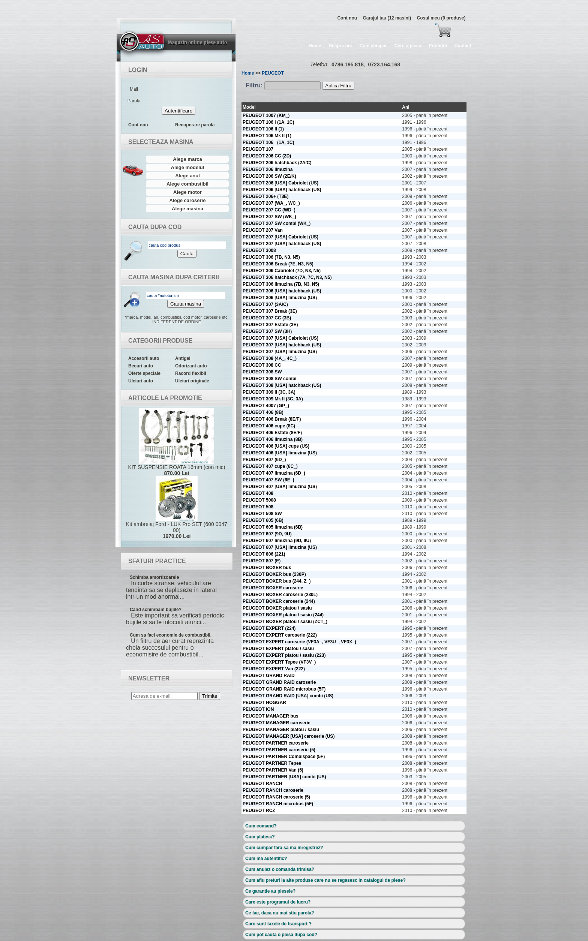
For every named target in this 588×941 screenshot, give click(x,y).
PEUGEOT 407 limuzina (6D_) (274, 473)
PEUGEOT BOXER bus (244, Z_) (276, 581)
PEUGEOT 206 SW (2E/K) (269, 176)
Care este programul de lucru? (277, 902)
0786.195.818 (348, 64)
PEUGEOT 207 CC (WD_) (269, 210)
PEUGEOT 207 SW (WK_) (269, 216)
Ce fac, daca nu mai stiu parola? (279, 913)
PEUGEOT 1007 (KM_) (266, 115)
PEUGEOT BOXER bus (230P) (274, 574)
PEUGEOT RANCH (262, 783)
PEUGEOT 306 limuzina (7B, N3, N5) (281, 284)
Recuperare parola (194, 124)
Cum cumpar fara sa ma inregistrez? (284, 847)
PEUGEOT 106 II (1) (263, 129)
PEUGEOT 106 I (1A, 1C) (268, 122)
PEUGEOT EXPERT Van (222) (274, 668)
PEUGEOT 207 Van (263, 230)
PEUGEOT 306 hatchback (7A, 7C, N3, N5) (287, 277)
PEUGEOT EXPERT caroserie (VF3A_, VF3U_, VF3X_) (299, 641)
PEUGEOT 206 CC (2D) (267, 156)
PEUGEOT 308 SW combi (269, 378)
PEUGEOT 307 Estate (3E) (270, 324)
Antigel (182, 358)
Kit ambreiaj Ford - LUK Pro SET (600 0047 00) (176, 507)
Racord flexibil (190, 373)
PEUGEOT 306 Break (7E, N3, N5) (278, 264)
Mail (134, 89)
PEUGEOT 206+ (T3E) (265, 196)
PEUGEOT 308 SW (262, 372)
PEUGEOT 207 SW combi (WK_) (276, 223)
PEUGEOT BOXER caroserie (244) (279, 601)
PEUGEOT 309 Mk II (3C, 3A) (273, 399)
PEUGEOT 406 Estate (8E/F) (272, 432)
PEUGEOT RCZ (259, 810)
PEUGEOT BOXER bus (267, 567)
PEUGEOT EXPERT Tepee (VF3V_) (279, 662)
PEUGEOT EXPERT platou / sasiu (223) (284, 655)
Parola (134, 100)
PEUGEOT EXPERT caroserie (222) (280, 635)
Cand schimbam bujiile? (156, 609)
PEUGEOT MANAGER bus (270, 716)
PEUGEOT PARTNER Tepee (272, 763)
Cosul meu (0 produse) (441, 18)
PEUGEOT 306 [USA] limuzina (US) (280, 297)
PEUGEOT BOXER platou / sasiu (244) (283, 614)
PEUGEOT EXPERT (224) (269, 628)
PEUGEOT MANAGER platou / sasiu (281, 729)
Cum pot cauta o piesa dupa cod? (281, 934)
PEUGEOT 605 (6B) (263, 520)
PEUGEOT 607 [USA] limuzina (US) (280, 547)
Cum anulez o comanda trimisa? (279, 869)
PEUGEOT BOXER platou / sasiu (277, 608)
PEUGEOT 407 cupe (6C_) (270, 466)
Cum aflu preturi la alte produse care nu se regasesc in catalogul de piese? (325, 880)
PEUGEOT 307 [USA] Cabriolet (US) (280, 338)
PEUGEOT (273, 73)
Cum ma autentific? (266, 858)
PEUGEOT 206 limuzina (267, 169)
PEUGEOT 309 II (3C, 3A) (269, 392)
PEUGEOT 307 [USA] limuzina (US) (280, 351)
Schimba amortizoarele (154, 577)
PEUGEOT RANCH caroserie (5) (276, 797)
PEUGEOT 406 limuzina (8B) (273, 439)
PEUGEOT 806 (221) (264, 554)
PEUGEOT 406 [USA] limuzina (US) (280, 453)
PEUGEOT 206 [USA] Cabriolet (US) (280, 183)
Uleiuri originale (192, 381)
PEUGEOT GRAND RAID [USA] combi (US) (288, 695)
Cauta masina (185, 304)
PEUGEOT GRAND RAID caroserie (279, 682)
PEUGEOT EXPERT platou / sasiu (278, 648)
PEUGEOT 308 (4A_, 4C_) (270, 358)
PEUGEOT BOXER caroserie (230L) (280, 594)
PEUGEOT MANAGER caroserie (276, 722)
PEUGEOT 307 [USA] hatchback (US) (282, 345)
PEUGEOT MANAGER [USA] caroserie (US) (288, 736)
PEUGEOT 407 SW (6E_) (268, 479)
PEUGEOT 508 (258, 506)
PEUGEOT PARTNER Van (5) (273, 770)
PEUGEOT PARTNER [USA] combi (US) (284, 776)
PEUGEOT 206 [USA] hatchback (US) (282, 189)
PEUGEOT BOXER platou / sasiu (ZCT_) (285, 621)
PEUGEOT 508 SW (262, 513)
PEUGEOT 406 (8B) (263, 412)
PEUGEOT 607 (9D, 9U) (267, 533)
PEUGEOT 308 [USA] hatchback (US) (282, 385)
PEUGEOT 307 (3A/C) (265, 304)
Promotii (438, 45)
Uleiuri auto (140, 381)
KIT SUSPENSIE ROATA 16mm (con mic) (176, 442)
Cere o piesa (407, 45)
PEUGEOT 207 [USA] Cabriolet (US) (280, 237)
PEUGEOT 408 (258, 493)
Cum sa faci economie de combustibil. (171, 635)
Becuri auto (140, 366)
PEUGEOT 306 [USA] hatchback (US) (282, 291)
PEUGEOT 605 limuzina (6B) (273, 527)
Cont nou (347, 18)
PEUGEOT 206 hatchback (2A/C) (277, 162)
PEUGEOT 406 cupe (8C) (269, 426)
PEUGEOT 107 (258, 149)
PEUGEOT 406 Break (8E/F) (272, 419)
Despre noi (340, 45)
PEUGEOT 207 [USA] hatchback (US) (282, 243)
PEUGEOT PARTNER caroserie (276, 743)
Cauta (187, 253)
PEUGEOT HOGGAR (264, 702)
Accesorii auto (143, 358)
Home (315, 45)
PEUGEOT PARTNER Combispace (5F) (284, 756)
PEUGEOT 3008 (259, 250)
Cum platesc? (260, 836)
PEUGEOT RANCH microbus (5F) (278, 803)
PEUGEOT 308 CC (262, 365)
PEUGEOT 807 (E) (261, 560)
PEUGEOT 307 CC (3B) (267, 318)
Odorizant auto (191, 366)
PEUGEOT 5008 (259, 500)
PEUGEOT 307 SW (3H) (267, 331)
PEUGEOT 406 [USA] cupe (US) (276, 446)
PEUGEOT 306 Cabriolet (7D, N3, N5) (282, 270)
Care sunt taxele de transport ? (278, 923)
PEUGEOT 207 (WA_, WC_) (271, 203)
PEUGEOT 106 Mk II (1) (267, 135)
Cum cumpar (373, 45)
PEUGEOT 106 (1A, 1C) (268, 142)
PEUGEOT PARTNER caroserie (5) (279, 749)
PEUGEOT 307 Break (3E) (270, 311)
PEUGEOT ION (258, 709)
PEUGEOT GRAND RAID (269, 675)
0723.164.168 (384, 64)
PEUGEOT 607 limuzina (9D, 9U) (277, 540)
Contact (462, 45)
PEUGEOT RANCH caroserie (273, 790)
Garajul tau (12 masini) (387, 18)
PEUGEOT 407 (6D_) (264, 459)
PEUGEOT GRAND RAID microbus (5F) (284, 689)
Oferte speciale (144, 373)
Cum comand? (260, 826)
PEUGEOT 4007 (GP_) (266, 405)
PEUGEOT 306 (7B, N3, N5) (271, 257)
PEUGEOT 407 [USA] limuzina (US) (280, 486)
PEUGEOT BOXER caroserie (273, 587)
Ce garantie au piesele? (270, 891)
